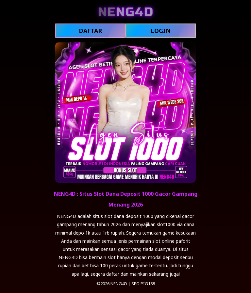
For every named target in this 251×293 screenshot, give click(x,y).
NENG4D (118, 283)
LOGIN (161, 31)
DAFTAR (90, 31)
